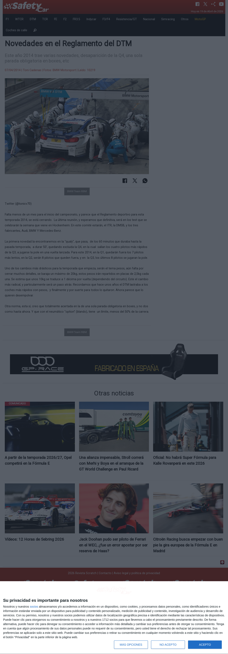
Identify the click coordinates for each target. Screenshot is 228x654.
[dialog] (114, 617)
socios (34, 606)
